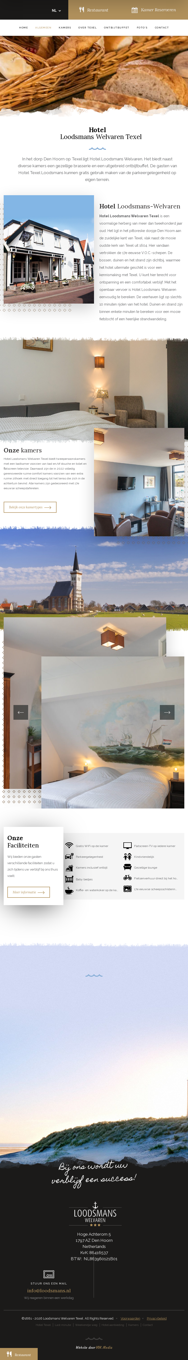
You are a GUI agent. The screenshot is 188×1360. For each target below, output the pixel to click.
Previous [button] (20, 712)
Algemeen (43, 27)
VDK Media (104, 1348)
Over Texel (87, 27)
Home (23, 27)
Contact (162, 27)
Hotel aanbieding (113, 1325)
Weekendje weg (86, 1325)
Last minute (63, 1325)
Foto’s (142, 27)
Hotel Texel (43, 1325)
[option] (94, 712)
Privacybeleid (157, 1318)
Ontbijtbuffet (116, 27)
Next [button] (167, 712)
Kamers (65, 27)
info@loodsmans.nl (49, 1290)
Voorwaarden (130, 1318)
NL (54, 11)
